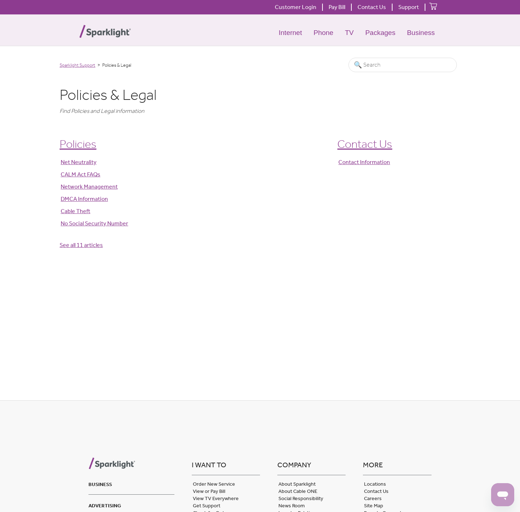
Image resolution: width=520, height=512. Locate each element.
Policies (78, 144)
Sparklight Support (77, 65)
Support (408, 7)
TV (349, 32)
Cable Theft (75, 211)
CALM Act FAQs (80, 174)
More (373, 464)
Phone (323, 32)
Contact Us (372, 7)
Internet (290, 32)
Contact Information (364, 162)
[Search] (402, 65)
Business (421, 32)
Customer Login (295, 7)
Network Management (89, 186)
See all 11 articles (81, 245)
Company (294, 464)
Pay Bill (337, 7)
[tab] (131, 483)
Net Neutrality (78, 162)
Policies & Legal (108, 95)
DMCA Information (84, 198)
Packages (380, 32)
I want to (209, 464)
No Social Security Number (94, 223)
